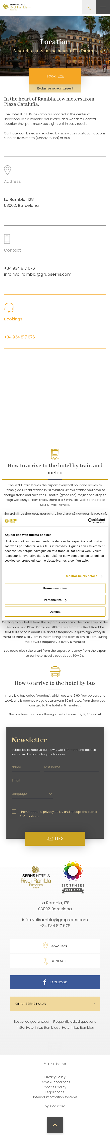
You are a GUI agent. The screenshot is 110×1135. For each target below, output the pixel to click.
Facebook (55, 982)
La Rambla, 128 (55, 903)
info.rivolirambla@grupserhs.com (37, 274)
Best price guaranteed (31, 1021)
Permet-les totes (55, 588)
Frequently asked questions (74, 1021)
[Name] (26, 766)
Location (55, 945)
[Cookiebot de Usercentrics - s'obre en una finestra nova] (87, 520)
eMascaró (57, 1106)
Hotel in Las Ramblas (78, 1027)
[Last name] (71, 766)
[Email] (55, 780)
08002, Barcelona (21, 205)
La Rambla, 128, (19, 199)
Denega (54, 611)
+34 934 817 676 (19, 268)
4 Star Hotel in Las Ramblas (37, 1027)
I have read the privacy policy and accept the (58, 814)
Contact (55, 961)
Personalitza (55, 600)
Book (55, 76)
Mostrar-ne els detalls (81, 576)
